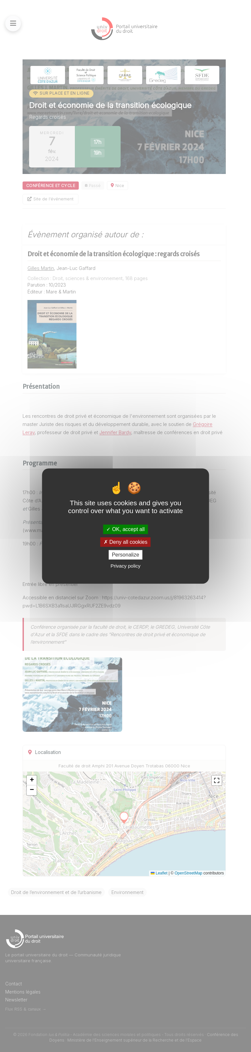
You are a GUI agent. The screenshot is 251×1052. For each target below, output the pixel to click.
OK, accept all (125, 529)
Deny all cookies (125, 542)
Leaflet (159, 873)
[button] (32, 780)
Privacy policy (125, 566)
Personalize (125, 554)
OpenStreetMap (188, 873)
